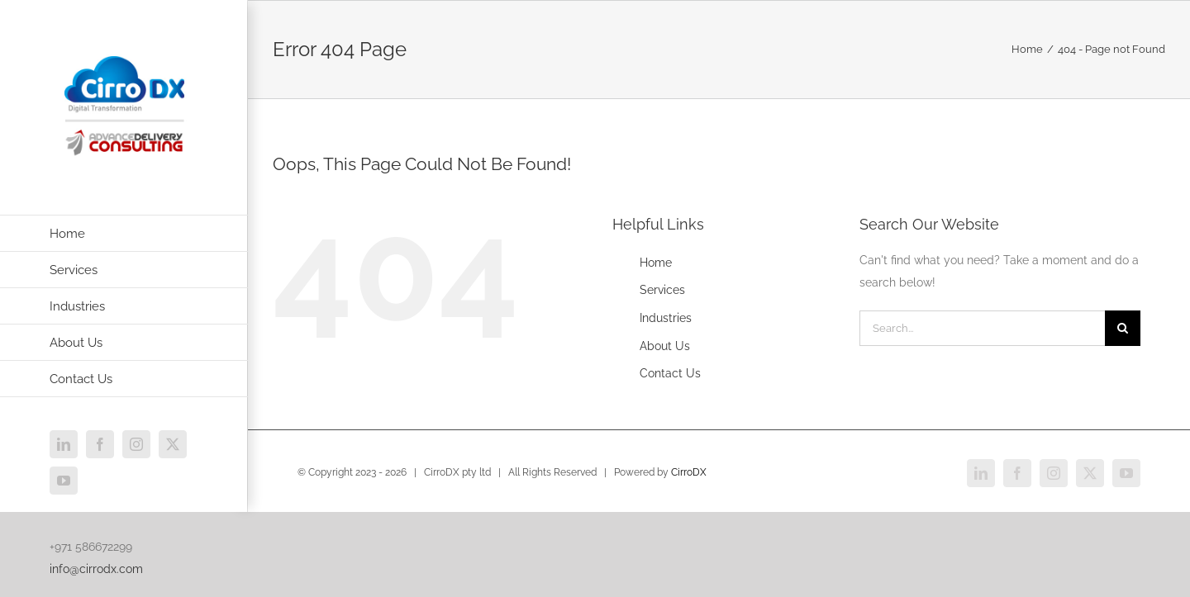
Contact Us (670, 373)
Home (656, 262)
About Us (665, 346)
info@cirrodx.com (96, 569)
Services (662, 289)
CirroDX (689, 472)
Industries (666, 318)
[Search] (1122, 328)
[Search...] (982, 328)
